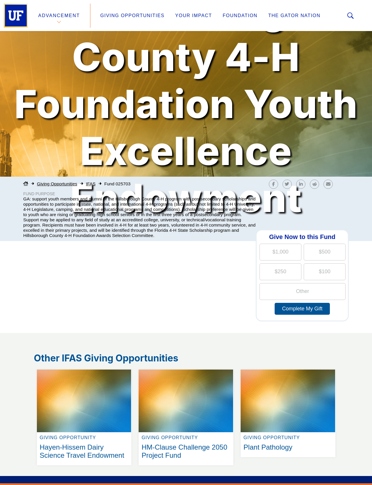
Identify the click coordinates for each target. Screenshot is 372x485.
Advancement (59, 15)
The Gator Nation (294, 15)
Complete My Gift (302, 309)
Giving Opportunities (132, 15)
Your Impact (193, 15)
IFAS (91, 183)
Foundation (240, 15)
